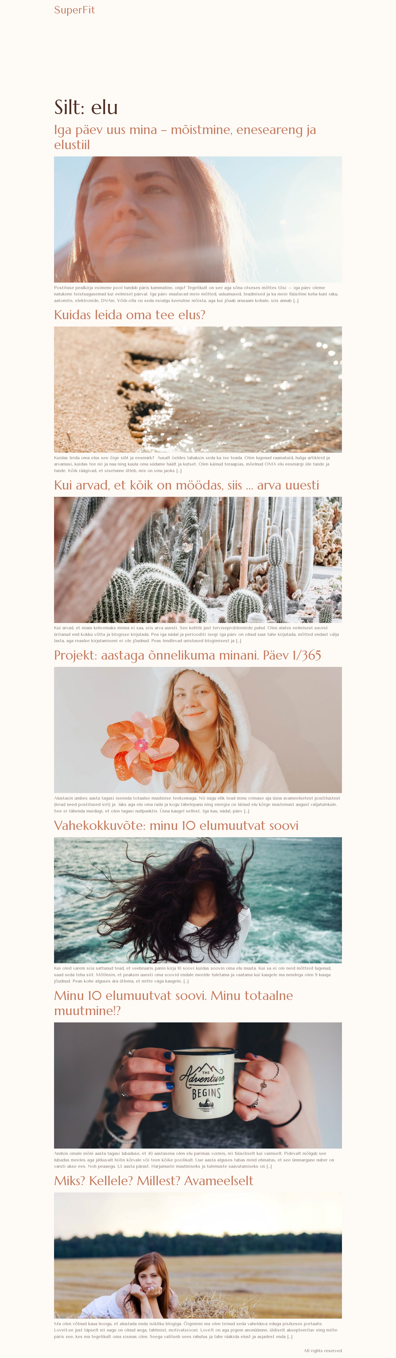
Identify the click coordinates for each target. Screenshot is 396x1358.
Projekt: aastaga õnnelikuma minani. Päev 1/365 (187, 655)
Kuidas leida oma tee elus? (130, 315)
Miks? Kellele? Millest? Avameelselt (154, 1181)
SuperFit (74, 10)
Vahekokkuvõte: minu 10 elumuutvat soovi (176, 825)
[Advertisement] (198, 58)
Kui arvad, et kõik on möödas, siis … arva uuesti (186, 485)
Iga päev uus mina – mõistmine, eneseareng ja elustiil (185, 137)
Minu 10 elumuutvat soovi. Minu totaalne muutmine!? (173, 1003)
